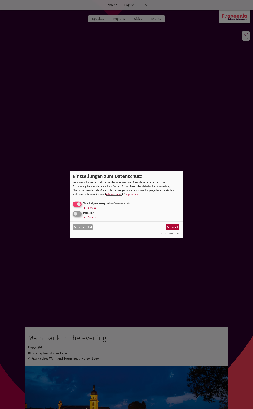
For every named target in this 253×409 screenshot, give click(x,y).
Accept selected (83, 227)
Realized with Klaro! (170, 234)
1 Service (89, 207)
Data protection (114, 194)
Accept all (172, 227)
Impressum (131, 194)
